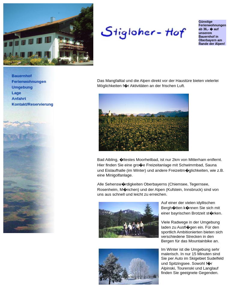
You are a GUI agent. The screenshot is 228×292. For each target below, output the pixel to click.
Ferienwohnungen (29, 81)
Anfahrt (19, 98)
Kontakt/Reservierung (32, 104)
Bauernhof (22, 76)
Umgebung (22, 87)
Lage (16, 93)
